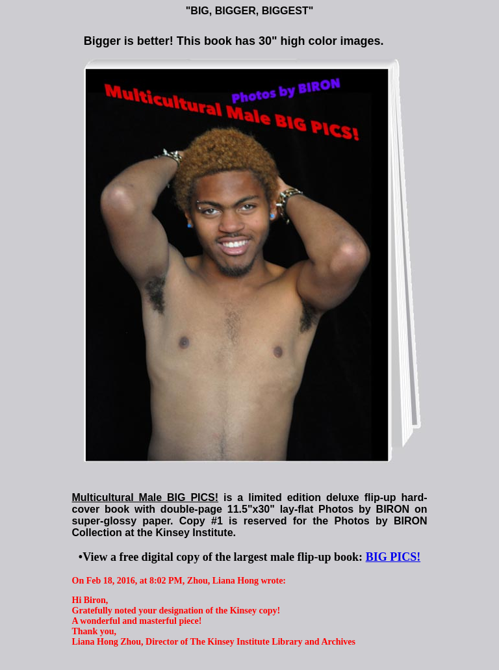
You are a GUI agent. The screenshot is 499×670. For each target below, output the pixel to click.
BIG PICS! (393, 556)
